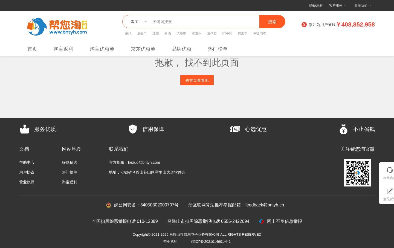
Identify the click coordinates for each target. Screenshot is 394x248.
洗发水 (197, 33)
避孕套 (212, 33)
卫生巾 (142, 33)
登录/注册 (316, 5)
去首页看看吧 (197, 80)
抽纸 (128, 33)
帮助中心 (26, 162)
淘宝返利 (63, 49)
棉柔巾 (243, 33)
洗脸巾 (181, 33)
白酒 (167, 33)
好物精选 (69, 162)
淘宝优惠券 (102, 49)
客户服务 (335, 5)
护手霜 (227, 33)
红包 (155, 33)
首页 (32, 49)
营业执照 (26, 182)
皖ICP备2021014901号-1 (211, 242)
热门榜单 (218, 49)
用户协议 (26, 172)
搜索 (272, 21)
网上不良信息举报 (280, 221)
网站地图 (72, 149)
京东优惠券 (143, 49)
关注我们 (360, 5)
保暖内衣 (259, 33)
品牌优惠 (182, 49)
